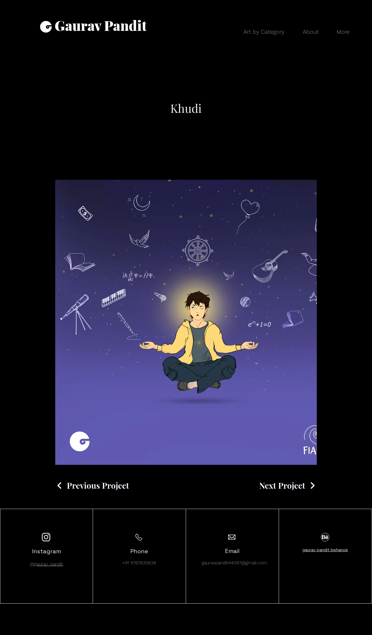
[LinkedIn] (329, 630)
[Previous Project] (92, 485)
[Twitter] (320, 630)
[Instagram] (337, 630)
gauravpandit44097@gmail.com (234, 562)
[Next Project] (288, 485)
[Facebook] (311, 630)
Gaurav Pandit (100, 25)
